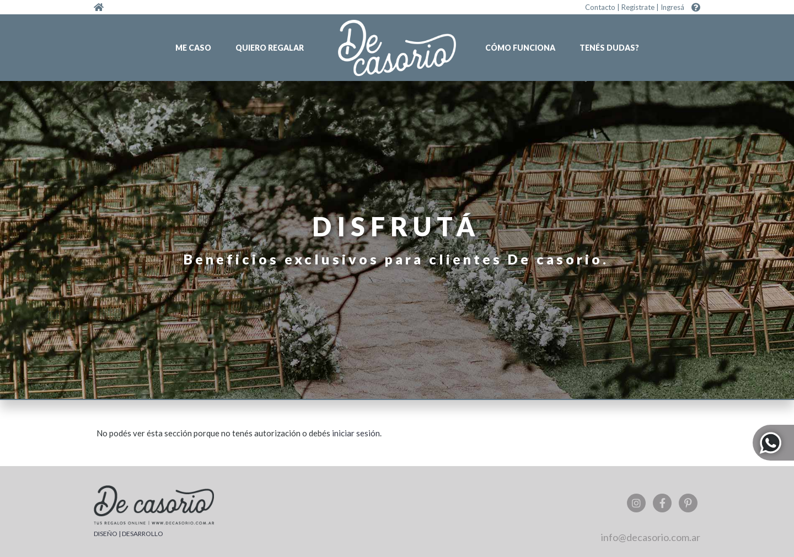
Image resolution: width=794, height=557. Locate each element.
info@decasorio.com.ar (650, 537)
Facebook (662, 503)
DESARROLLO (142, 533)
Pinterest (688, 503)
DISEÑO (105, 533)
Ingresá (672, 7)
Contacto (600, 7)
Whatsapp (773, 443)
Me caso (193, 47)
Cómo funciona (520, 47)
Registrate (637, 7)
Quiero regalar (269, 47)
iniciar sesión (356, 433)
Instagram (636, 503)
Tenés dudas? (609, 47)
